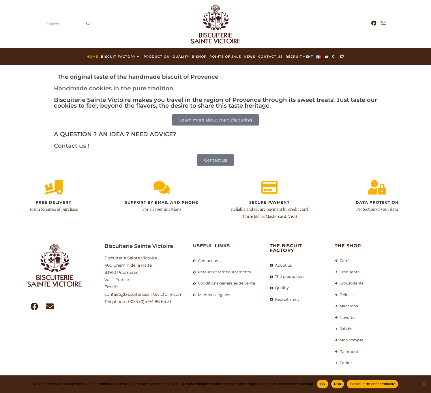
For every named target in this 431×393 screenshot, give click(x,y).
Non (337, 384)
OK (322, 384)
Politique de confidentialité (372, 384)
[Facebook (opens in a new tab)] (374, 23)
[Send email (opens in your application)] (384, 23)
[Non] (424, 384)
